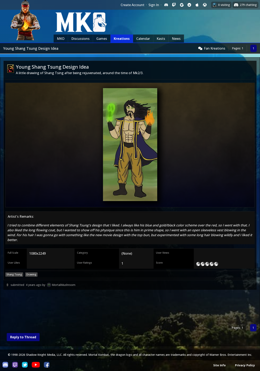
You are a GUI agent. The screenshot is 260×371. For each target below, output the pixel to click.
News (176, 38)
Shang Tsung (14, 274)
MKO (61, 38)
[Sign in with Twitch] (174, 5)
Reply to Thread (23, 337)
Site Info (219, 365)
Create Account (132, 5)
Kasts (161, 38)
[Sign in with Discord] (166, 5)
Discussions (80, 38)
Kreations (122, 38)
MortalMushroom (63, 285)
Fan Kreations (214, 48)
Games (101, 38)
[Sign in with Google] (182, 5)
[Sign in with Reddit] (189, 5)
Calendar (143, 38)
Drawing (31, 274)
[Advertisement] (125, 308)
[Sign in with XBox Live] (205, 5)
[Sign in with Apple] (197, 5)
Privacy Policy (245, 365)
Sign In (153, 5)
